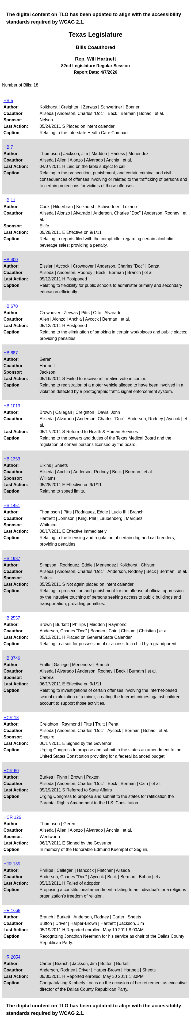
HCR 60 (11, 770)
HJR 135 (11, 864)
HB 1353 (11, 459)
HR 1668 (11, 910)
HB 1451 (11, 505)
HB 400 (10, 259)
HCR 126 (12, 817)
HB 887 (10, 353)
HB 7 (8, 147)
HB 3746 (11, 658)
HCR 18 (11, 717)
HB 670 (10, 306)
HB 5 (8, 100)
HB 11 (9, 200)
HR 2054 (11, 957)
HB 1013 (11, 406)
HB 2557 (11, 618)
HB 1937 (11, 558)
